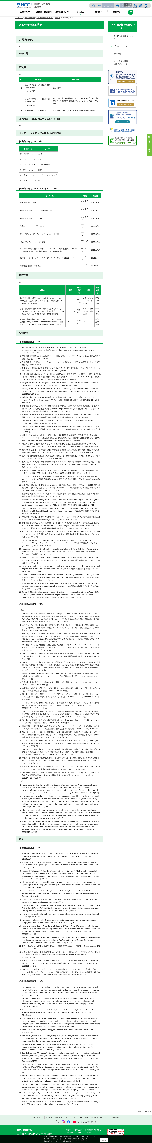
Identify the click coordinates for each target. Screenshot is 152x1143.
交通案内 (145, 5)
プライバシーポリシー (80, 1118)
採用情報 (98, 12)
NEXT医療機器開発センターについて (124, 37)
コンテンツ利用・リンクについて (57, 1118)
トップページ (19, 18)
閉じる (104, 1140)
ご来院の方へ (25, 12)
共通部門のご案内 (30, 18)
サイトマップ (38, 1118)
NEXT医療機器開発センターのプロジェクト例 (124, 62)
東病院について (62, 12)
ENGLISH (135, 5)
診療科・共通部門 (44, 12)
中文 (140, 5)
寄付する (117, 12)
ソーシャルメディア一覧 (87, 1122)
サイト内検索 (117, 5)
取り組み (80, 12)
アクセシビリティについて (100, 1118)
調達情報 (115, 1118)
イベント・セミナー (121, 46)
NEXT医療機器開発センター (45, 18)
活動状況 (57, 18)
